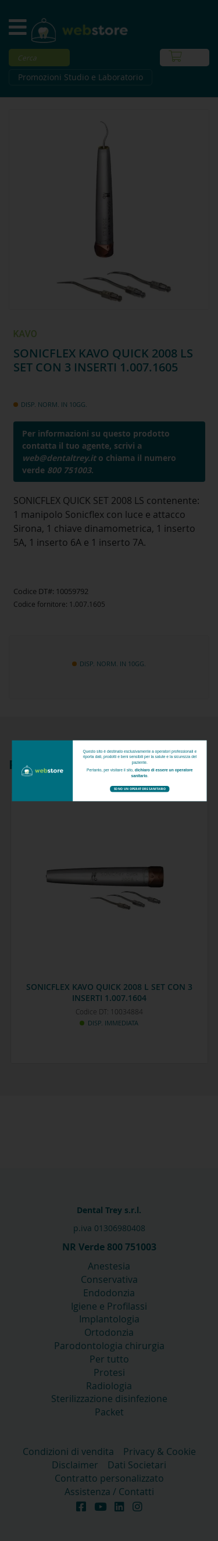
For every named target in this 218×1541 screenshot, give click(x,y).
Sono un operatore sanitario (139, 788)
